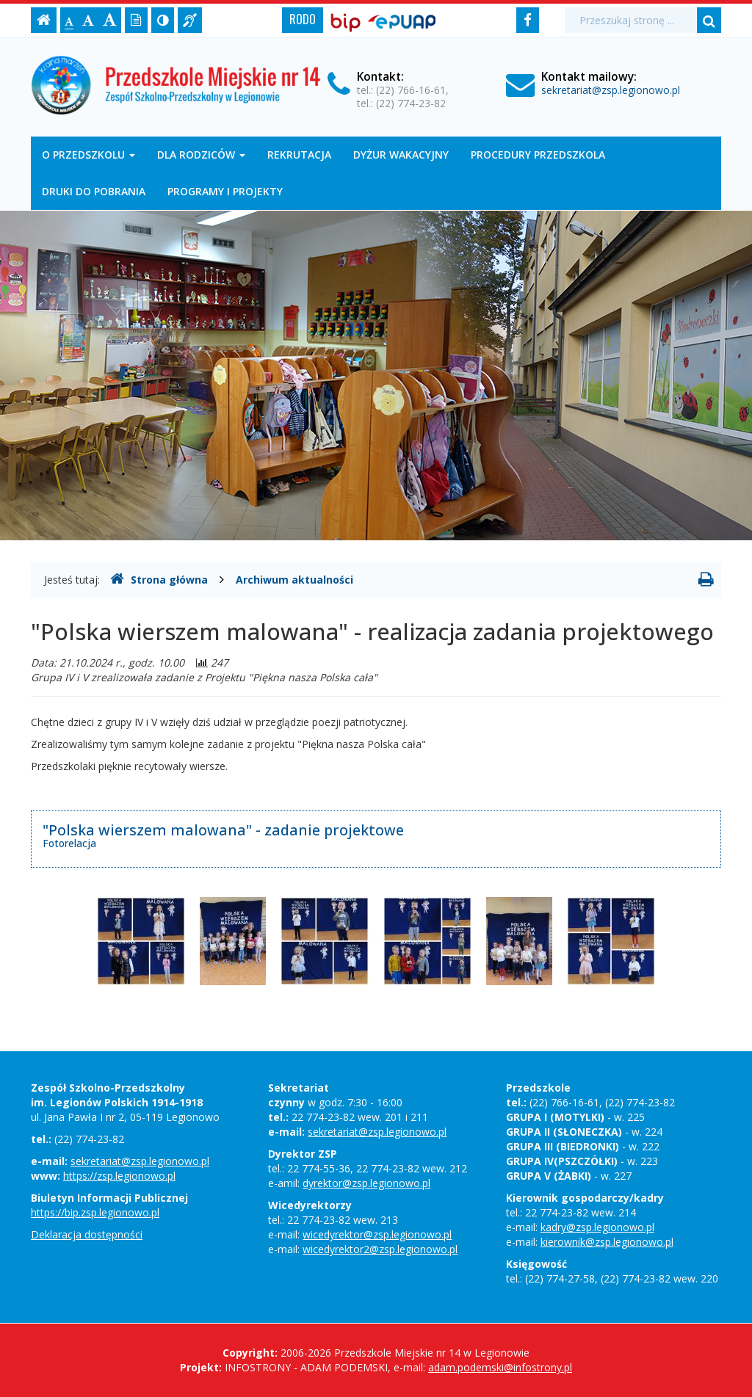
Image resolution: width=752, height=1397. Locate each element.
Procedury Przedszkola (538, 155)
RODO (302, 19)
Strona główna (159, 579)
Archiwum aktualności (294, 580)
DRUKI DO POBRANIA (93, 191)
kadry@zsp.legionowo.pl (597, 1227)
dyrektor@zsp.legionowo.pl (366, 1183)
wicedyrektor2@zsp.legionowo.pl (380, 1249)
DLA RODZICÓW (201, 155)
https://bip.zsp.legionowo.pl (95, 1212)
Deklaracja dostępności (86, 1234)
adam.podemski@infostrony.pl (500, 1367)
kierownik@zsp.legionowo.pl (606, 1242)
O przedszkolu (88, 155)
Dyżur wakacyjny (401, 155)
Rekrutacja (299, 155)
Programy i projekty (225, 191)
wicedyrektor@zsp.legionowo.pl (377, 1234)
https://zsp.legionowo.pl (119, 1176)
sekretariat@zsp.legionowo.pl (610, 90)
